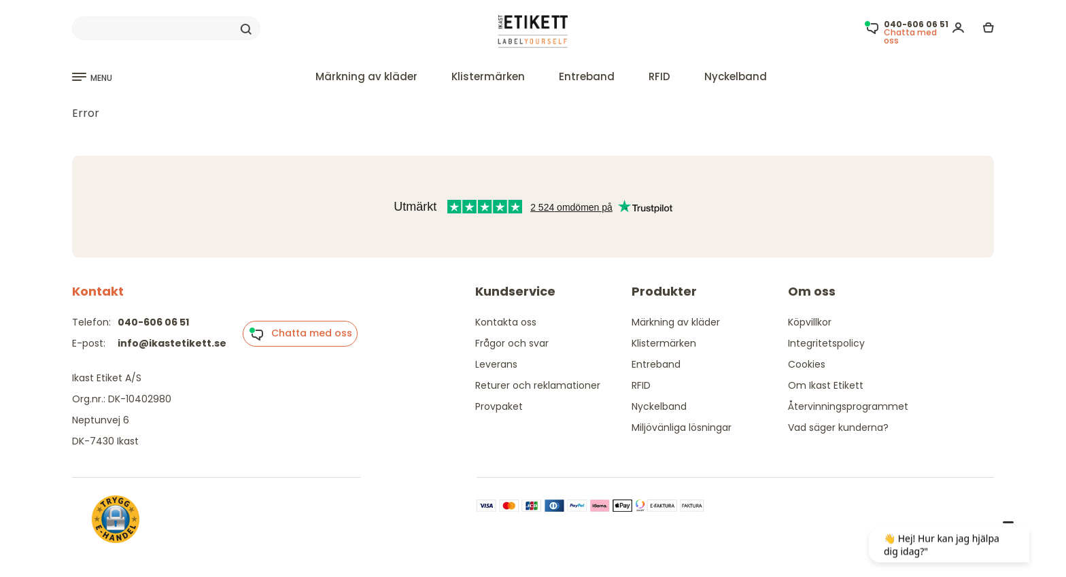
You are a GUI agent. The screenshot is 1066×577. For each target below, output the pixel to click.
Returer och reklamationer (537, 385)
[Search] (166, 28)
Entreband (587, 76)
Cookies (806, 364)
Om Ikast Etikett (825, 385)
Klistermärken (488, 76)
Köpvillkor (809, 322)
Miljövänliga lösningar (682, 427)
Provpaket (499, 406)
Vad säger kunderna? (838, 427)
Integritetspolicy (826, 343)
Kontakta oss (505, 322)
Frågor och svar (512, 343)
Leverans (496, 364)
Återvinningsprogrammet (848, 406)
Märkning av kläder (366, 76)
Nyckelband (735, 76)
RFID (659, 76)
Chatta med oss (300, 333)
